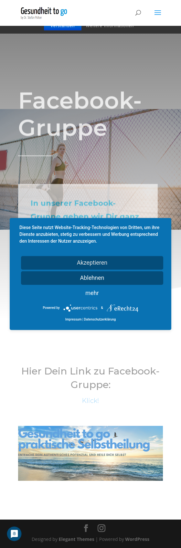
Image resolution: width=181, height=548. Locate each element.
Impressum (73, 319)
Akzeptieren (92, 262)
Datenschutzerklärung (100, 319)
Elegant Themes (76, 539)
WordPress (137, 539)
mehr (92, 293)
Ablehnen (92, 277)
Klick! (90, 401)
